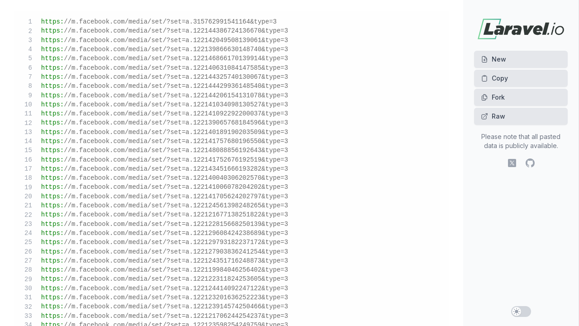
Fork (493, 97)
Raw (493, 116)
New (493, 59)
